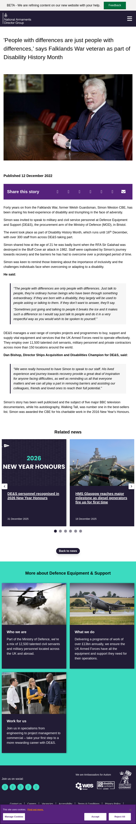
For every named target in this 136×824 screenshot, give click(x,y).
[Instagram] (36, 787)
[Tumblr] (112, 191)
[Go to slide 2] (60, 531)
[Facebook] (57, 191)
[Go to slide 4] (70, 531)
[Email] (123, 191)
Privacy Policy (112, 803)
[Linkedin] (20, 787)
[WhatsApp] (101, 191)
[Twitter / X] (13, 787)
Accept (95, 816)
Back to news (68, 550)
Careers (31, 803)
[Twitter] (68, 191)
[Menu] (129, 18)
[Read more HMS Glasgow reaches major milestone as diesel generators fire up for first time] (102, 482)
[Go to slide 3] (65, 531)
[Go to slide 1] (55, 531)
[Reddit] (79, 191)
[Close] (130, 810)
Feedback (115, 5)
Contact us (16, 803)
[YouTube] (28, 787)
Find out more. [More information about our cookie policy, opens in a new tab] (35, 809)
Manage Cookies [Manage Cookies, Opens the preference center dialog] (14, 816)
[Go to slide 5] (75, 531)
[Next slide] (131, 486)
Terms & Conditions (88, 803)
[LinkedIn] (90, 191)
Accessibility (65, 803)
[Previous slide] (4, 486)
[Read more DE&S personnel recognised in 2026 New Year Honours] (34, 482)
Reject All (119, 816)
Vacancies (47, 803)
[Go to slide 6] (80, 531)
